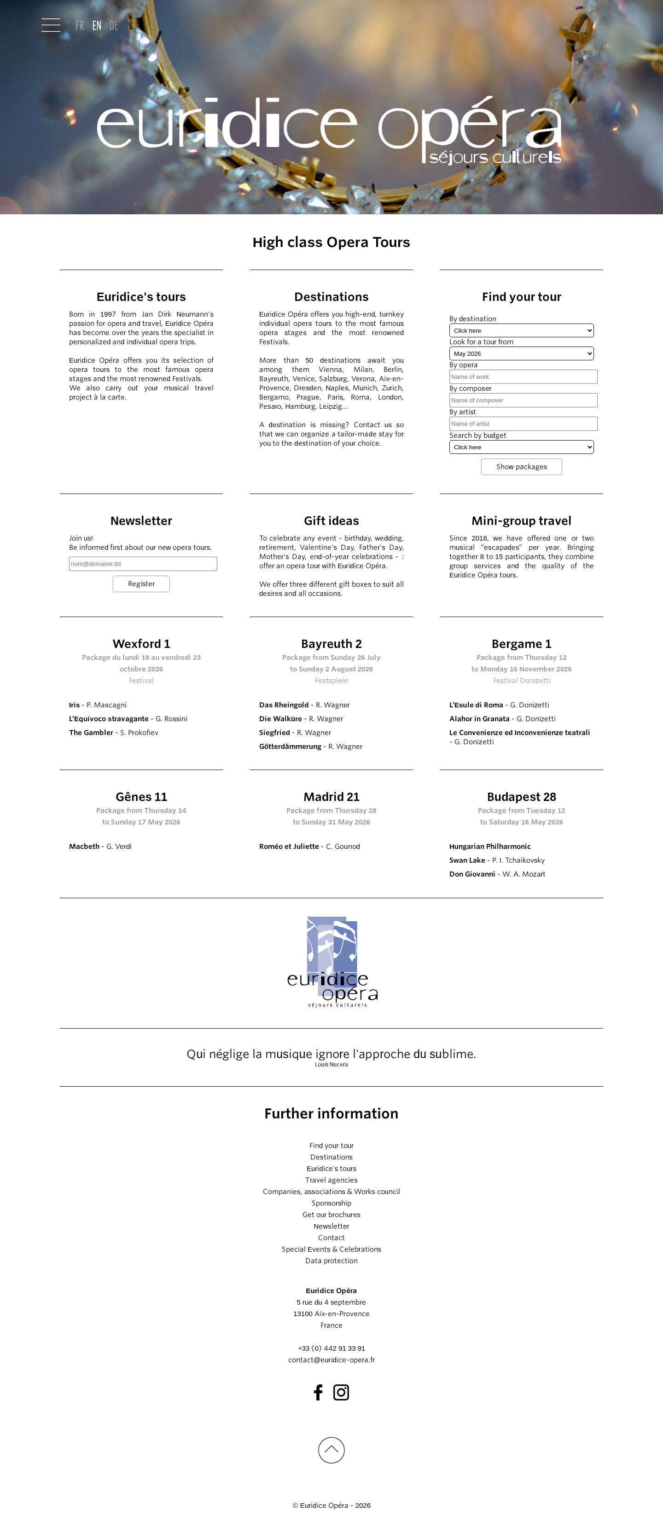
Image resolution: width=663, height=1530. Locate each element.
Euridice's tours (331, 1169)
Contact (331, 1238)
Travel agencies (331, 1180)
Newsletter (331, 1226)
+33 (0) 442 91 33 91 (331, 1348)
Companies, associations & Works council (331, 1192)
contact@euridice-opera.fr (331, 1360)
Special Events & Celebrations (331, 1249)
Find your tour (331, 1146)
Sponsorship (332, 1203)
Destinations (331, 1157)
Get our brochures (331, 1215)
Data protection (331, 1261)
